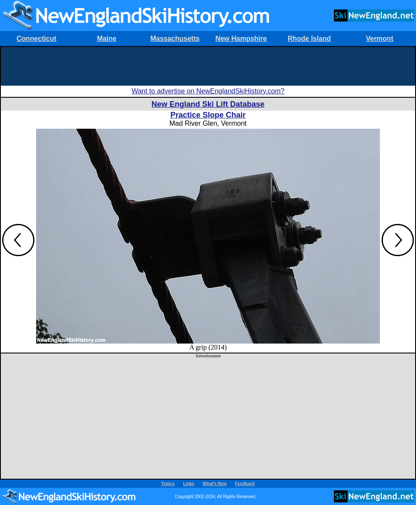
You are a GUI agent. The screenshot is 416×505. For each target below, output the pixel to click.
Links (188, 483)
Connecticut (36, 38)
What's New (215, 483)
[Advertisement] (208, 66)
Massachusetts (175, 38)
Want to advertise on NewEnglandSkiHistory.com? (208, 91)
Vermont (379, 38)
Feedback (245, 483)
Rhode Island (309, 38)
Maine (106, 38)
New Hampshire (241, 38)
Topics (167, 483)
